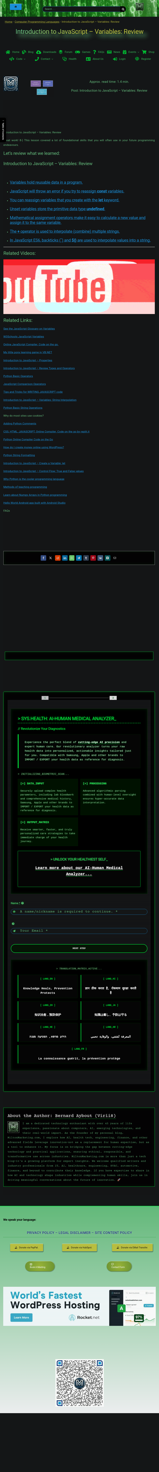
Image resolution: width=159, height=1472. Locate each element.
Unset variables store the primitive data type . (57, 209)
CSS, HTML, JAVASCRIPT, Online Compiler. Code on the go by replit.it (46, 431)
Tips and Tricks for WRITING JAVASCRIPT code (33, 391)
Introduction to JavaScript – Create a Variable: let (34, 463)
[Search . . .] (81, 9)
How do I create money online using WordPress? (33, 447)
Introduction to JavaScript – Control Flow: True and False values (43, 471)
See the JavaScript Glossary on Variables (29, 328)
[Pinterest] (93, 557)
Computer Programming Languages (37, 21)
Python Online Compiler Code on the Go (28, 439)
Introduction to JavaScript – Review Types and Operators (39, 368)
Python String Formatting (19, 455)
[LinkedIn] (64, 557)
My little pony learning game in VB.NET (27, 352)
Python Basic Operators (18, 376)
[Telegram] (78, 557)
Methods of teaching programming (25, 486)
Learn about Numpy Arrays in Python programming (35, 495)
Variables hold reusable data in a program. (46, 182)
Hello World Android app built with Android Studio (34, 502)
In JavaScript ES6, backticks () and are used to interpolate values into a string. (80, 240)
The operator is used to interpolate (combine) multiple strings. (65, 231)
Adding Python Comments (19, 423)
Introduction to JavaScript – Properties (27, 360)
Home (8, 21)
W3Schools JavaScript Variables (23, 336)
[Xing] (107, 557)
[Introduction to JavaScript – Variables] (42, 94)
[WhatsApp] (71, 557)
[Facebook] (43, 557)
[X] (50, 557)
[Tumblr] (86, 557)
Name (15, 903)
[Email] (114, 557)
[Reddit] (57, 557)
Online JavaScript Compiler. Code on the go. (31, 344)
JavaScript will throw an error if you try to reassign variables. (67, 191)
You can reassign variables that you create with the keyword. (64, 200)
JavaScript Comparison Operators (24, 384)
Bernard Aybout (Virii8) (85, 1116)
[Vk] (100, 557)
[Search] (123, 9)
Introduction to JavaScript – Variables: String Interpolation (40, 399)
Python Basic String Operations (22, 407)
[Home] (15, 7)
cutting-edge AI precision (99, 742)
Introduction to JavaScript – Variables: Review (79, 31)
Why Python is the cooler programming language (33, 479)
